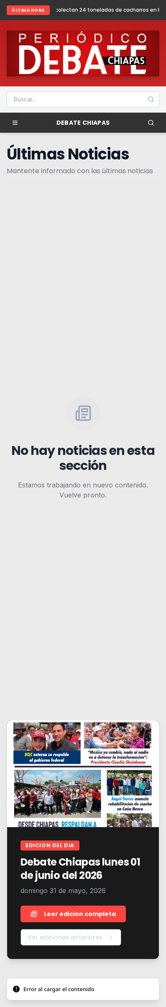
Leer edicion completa (73, 914)
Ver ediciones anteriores (71, 937)
